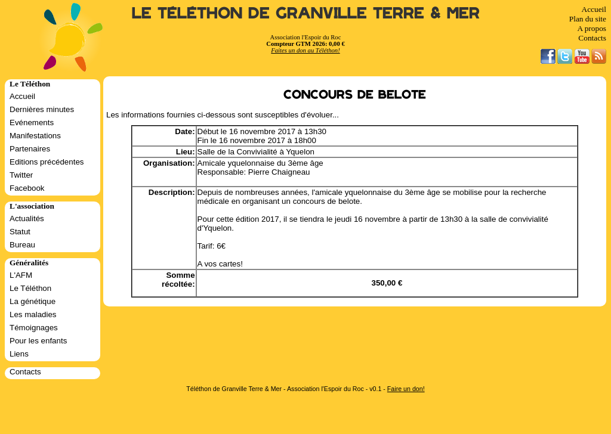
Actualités (27, 218)
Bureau (22, 244)
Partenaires (30, 148)
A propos (591, 28)
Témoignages (34, 327)
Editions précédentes (47, 161)
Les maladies (33, 314)
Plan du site (587, 18)
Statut (20, 231)
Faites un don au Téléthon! (305, 50)
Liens (19, 353)
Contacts (592, 37)
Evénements (32, 122)
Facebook (27, 188)
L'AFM (21, 275)
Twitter (21, 174)
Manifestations (35, 135)
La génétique (32, 301)
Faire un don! (406, 388)
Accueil (594, 9)
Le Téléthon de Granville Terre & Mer (306, 13)
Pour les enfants (38, 340)
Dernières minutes (42, 109)
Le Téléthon (30, 288)
